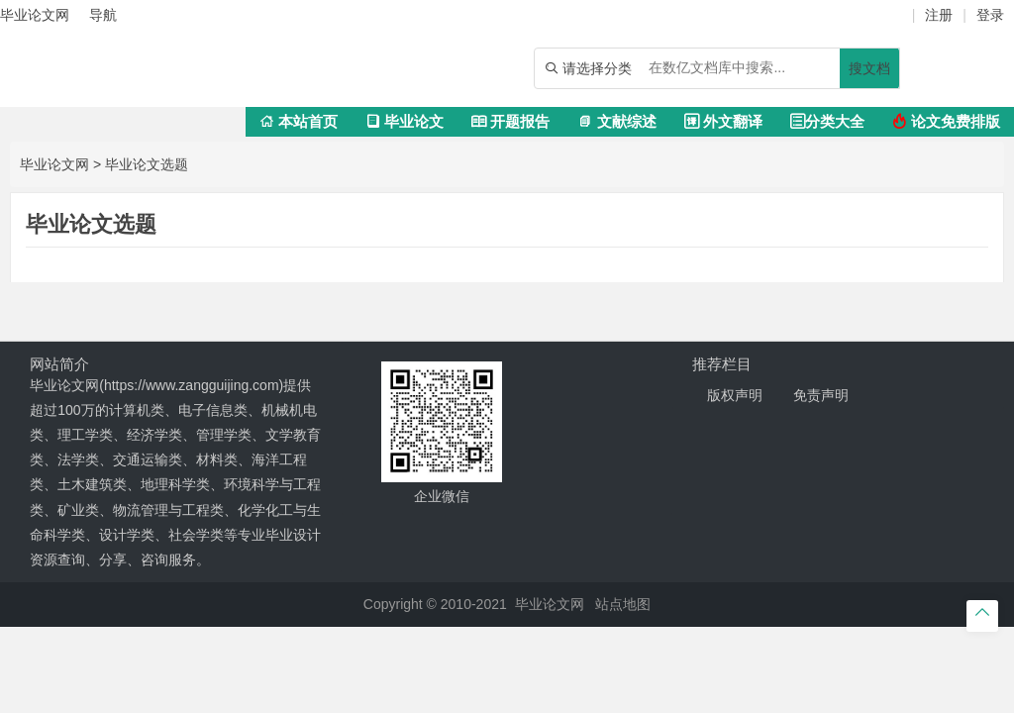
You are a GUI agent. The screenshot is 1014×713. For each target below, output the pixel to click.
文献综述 (616, 121)
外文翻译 (723, 121)
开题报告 (510, 121)
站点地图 (623, 604)
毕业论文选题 (146, 164)
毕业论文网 (54, 164)
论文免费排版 (946, 121)
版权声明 (734, 395)
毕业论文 (404, 121)
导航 (103, 15)
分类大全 (827, 121)
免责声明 (821, 395)
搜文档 (869, 68)
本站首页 (298, 121)
